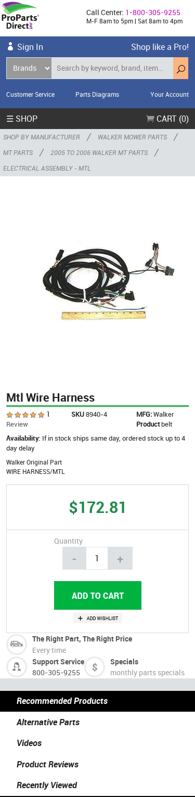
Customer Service (30, 94)
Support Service (58, 661)
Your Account (169, 94)
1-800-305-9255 (152, 12)
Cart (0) (167, 118)
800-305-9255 (56, 672)
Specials (124, 661)
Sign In (30, 47)
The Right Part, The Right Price (82, 639)
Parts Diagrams (97, 94)
